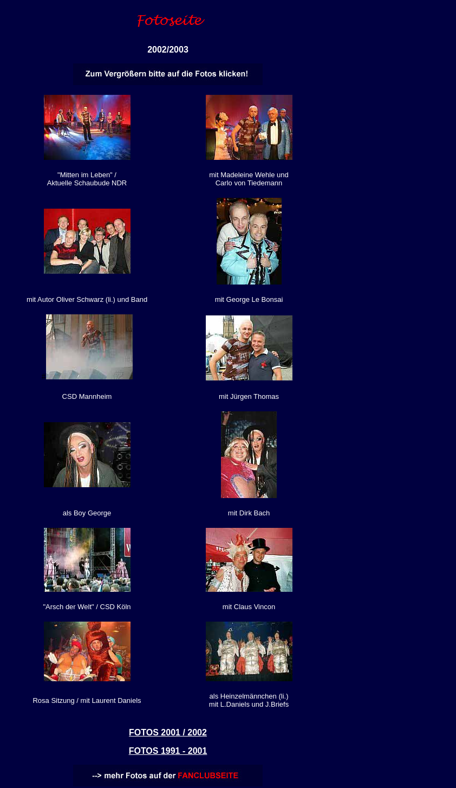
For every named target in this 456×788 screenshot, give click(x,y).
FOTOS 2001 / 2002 (168, 732)
